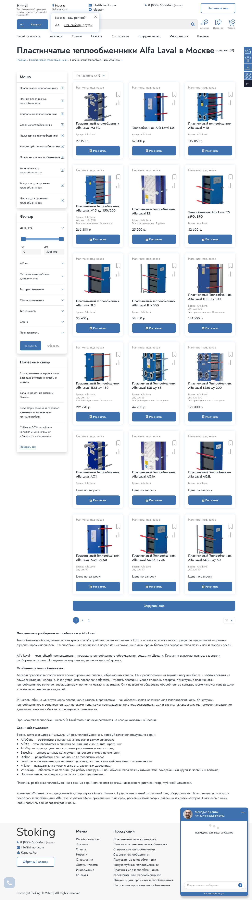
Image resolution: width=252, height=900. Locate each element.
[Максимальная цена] (54, 252)
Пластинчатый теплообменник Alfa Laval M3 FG (97, 125)
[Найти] (196, 24)
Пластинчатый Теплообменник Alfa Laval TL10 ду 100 (210, 297)
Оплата (77, 36)
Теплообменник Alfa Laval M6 (153, 128)
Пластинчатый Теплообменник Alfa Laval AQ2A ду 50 (153, 557)
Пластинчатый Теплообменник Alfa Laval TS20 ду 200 (210, 385)
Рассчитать (98, 151)
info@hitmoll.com (32, 847)
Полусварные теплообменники (39, 136)
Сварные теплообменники (36, 125)
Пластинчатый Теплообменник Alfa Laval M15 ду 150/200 (97, 208)
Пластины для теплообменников (40, 157)
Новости (96, 36)
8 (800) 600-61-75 (160, 5)
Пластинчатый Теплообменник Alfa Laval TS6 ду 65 (153, 385)
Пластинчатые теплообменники (39, 88)
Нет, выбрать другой (78, 25)
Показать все (28, 447)
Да (57, 25)
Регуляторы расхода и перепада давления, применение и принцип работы (39, 412)
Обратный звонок (35, 861)
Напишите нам (218, 8)
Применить (30, 346)
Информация (179, 36)
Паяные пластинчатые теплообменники (33, 101)
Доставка (56, 36)
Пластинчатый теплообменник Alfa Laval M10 (209, 125)
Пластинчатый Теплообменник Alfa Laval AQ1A (153, 474)
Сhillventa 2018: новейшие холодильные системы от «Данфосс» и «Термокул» (36, 431)
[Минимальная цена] (31, 252)
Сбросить (53, 346)
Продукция (124, 831)
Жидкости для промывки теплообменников (35, 185)
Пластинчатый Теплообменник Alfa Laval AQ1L (210, 474)
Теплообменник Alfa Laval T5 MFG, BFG (209, 214)
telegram (96, 9)
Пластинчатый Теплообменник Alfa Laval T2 (153, 211)
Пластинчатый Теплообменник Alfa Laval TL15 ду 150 (97, 385)
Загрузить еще (154, 605)
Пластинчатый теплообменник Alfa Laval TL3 (97, 303)
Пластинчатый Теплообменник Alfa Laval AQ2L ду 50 (210, 557)
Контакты (203, 36)
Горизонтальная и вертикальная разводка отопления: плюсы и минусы (39, 377)
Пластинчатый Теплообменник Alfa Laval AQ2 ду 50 (97, 557)
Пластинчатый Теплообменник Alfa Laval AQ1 (97, 474)
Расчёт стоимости (28, 36)
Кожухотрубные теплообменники (40, 146)
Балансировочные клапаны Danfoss (36, 395)
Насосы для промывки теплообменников (34, 200)
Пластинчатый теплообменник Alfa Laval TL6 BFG (153, 303)
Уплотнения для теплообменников (31, 170)
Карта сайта (29, 852)
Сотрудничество (149, 36)
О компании (120, 36)
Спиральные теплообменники (38, 114)
